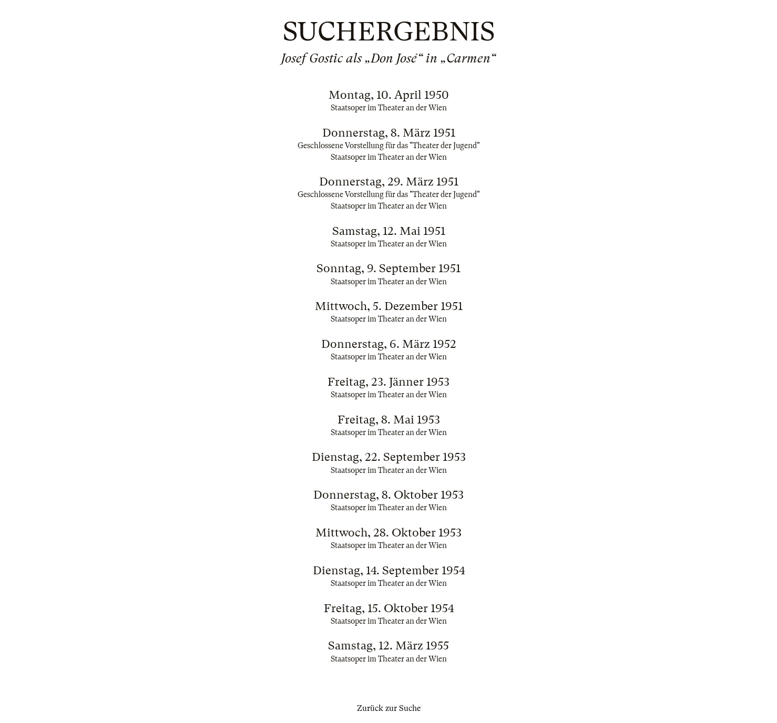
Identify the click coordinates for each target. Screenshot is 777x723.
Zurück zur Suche (389, 708)
